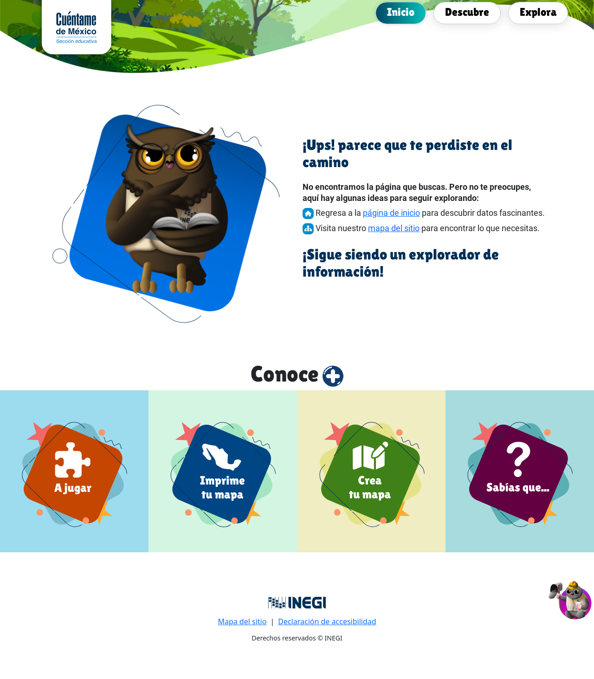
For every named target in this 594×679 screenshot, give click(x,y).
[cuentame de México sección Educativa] (76, 26)
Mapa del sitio (242, 621)
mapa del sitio (394, 228)
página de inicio (391, 213)
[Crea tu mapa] (371, 471)
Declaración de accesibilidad (327, 621)
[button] (570, 599)
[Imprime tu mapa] (222, 471)
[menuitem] (401, 12)
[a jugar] (74, 471)
